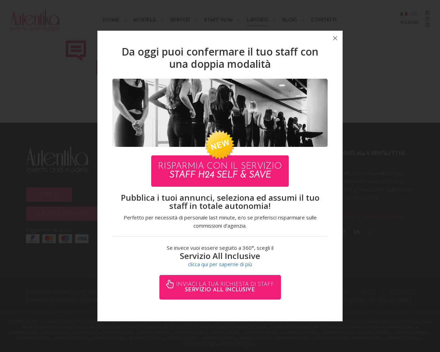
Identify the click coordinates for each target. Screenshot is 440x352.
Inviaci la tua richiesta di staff (224, 287)
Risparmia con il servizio (220, 171)
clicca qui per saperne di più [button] (220, 264)
